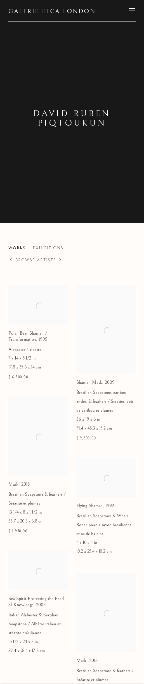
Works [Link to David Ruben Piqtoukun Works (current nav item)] (17, 248)
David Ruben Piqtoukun (72, 118)
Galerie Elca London (52, 11)
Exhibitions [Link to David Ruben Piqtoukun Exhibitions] (48, 248)
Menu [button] (131, 10)
